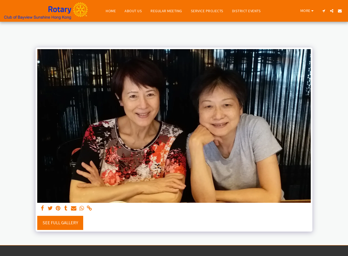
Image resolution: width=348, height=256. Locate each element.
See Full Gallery (60, 223)
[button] (323, 11)
